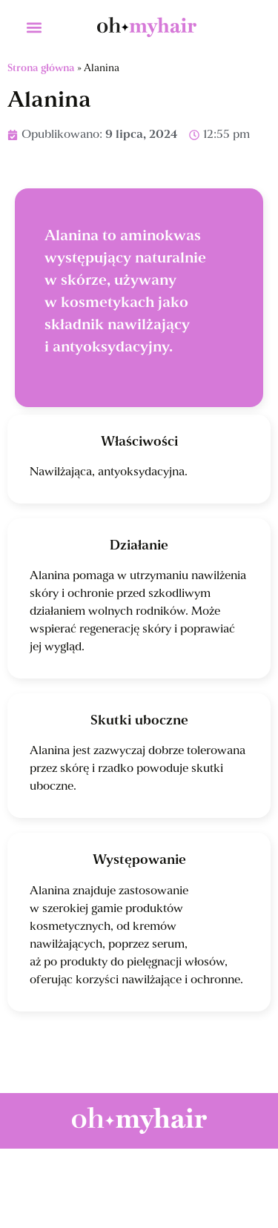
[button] (33, 27)
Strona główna (41, 68)
